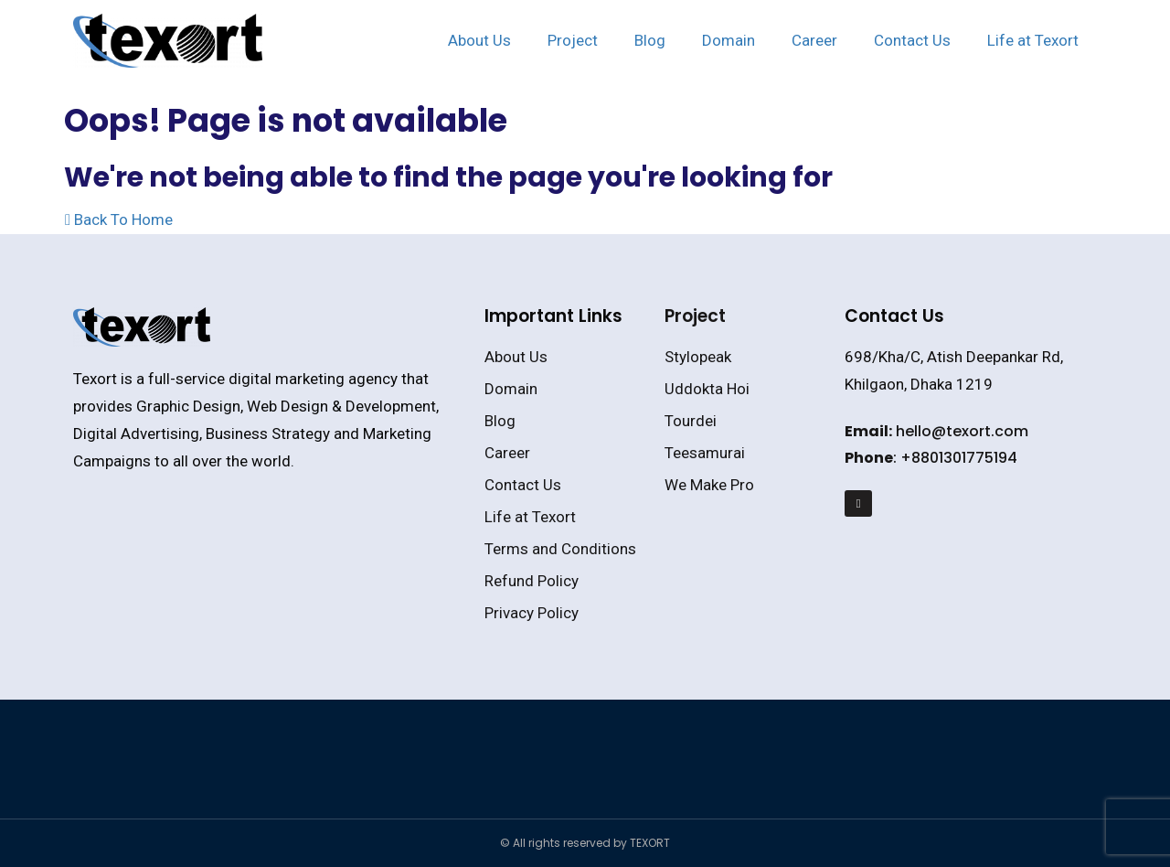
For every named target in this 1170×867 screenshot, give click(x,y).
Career (814, 40)
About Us (479, 40)
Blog (649, 40)
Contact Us (912, 40)
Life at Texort (1033, 40)
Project (573, 40)
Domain (728, 40)
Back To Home (119, 219)
